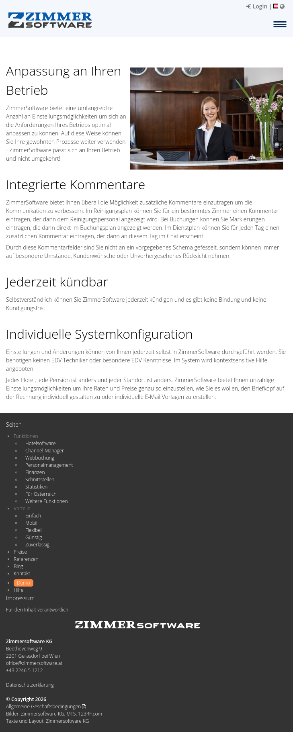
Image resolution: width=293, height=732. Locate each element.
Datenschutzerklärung (30, 684)
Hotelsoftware (40, 443)
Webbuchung (39, 457)
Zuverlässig (37, 544)
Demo (23, 582)
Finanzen (35, 472)
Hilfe (18, 590)
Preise (20, 551)
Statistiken (36, 486)
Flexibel (33, 530)
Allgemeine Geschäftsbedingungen (46, 706)
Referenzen (26, 559)
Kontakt (22, 573)
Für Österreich (41, 494)
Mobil (31, 522)
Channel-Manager (44, 450)
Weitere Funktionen (46, 501)
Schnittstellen (39, 479)
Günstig (33, 537)
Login (256, 6)
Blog (18, 566)
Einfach (33, 515)
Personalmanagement (49, 465)
